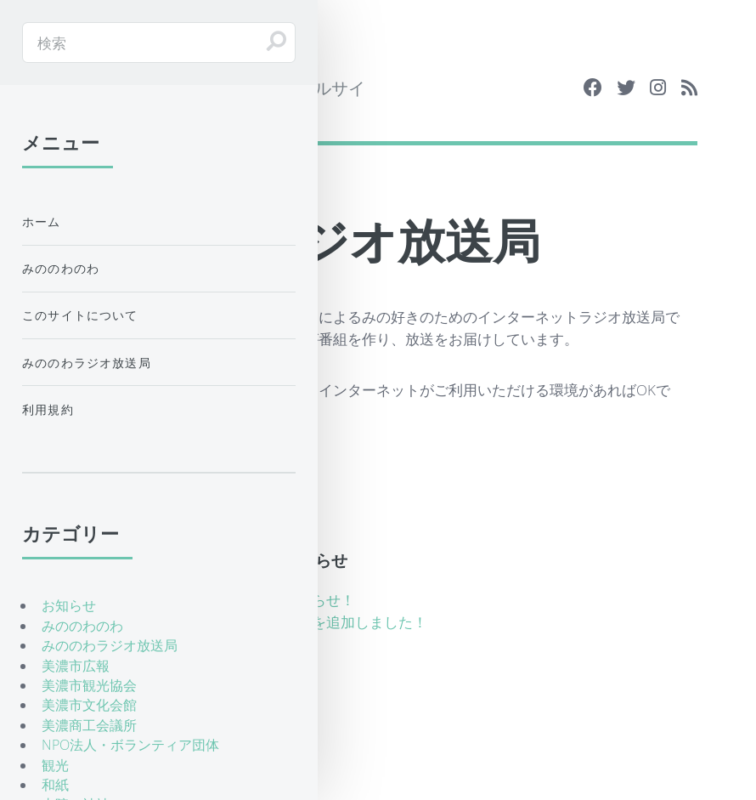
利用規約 (48, 409)
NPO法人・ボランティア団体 (130, 744)
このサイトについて (80, 315)
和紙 (55, 784)
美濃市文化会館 (89, 704)
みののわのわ (60, 268)
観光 (55, 765)
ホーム (41, 221)
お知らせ (69, 605)
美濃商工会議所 (89, 725)
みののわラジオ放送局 (86, 363)
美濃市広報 (76, 665)
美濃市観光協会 (89, 685)
